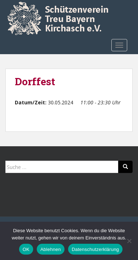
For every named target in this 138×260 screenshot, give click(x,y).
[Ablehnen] (129, 240)
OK (26, 249)
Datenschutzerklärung (95, 249)
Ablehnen (50, 249)
